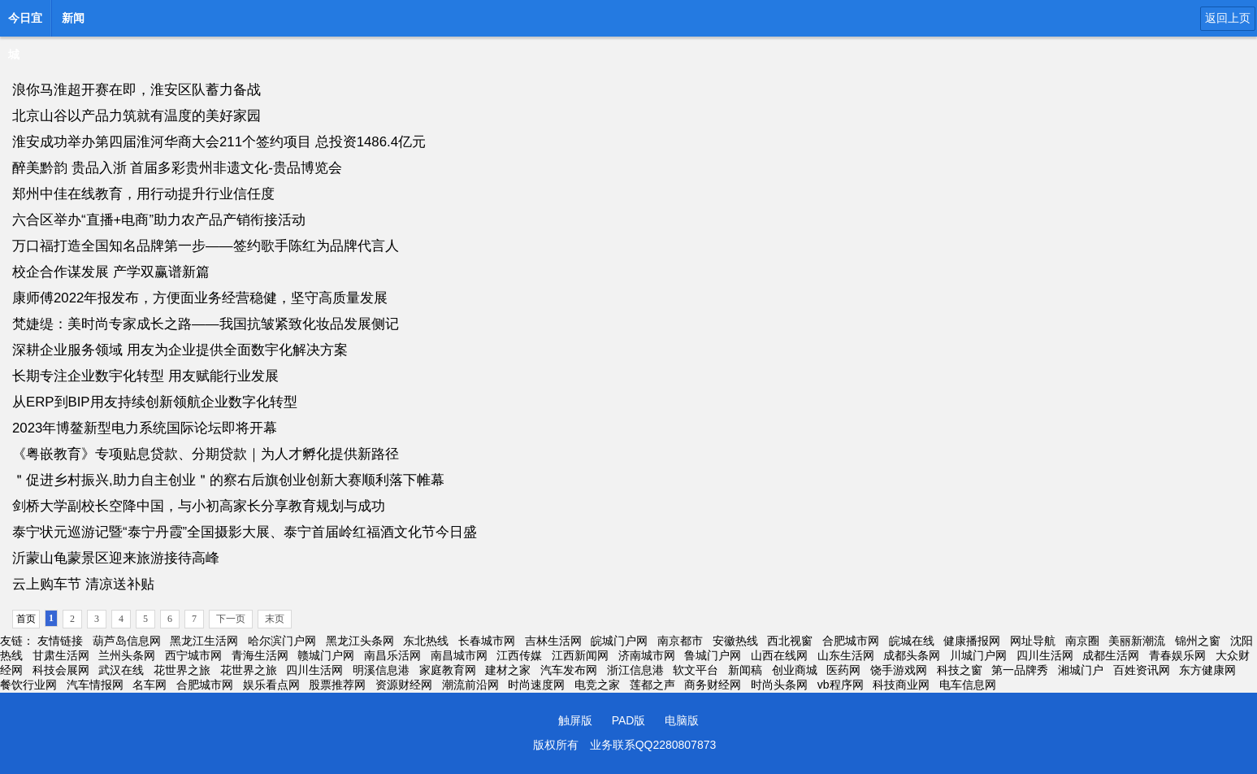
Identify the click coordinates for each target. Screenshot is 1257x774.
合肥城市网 (850, 640)
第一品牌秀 (1019, 669)
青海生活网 (260, 655)
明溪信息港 (381, 669)
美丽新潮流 (1136, 640)
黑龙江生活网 (204, 640)
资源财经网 (403, 684)
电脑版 (682, 720)
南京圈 (1082, 640)
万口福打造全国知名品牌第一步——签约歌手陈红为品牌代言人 (205, 246)
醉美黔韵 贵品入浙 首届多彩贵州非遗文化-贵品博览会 (177, 168)
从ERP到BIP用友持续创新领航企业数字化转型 (154, 402)
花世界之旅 (182, 669)
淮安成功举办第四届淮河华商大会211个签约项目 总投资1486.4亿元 (219, 142)
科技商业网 (901, 684)
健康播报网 (971, 640)
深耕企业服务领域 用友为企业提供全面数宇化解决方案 (180, 350)
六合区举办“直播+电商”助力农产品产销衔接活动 (159, 220)
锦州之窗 (1197, 640)
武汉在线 (121, 669)
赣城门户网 (325, 655)
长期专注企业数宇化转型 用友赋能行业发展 (145, 376)
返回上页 (1227, 17)
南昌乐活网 (392, 655)
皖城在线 (911, 640)
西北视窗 (790, 640)
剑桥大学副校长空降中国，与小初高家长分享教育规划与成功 (198, 506)
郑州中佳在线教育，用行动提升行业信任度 (143, 194)
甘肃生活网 (61, 655)
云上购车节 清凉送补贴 (83, 584)
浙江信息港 (635, 669)
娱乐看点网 (271, 684)
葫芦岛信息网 (127, 640)
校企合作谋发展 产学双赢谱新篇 (111, 272)
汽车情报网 (95, 684)
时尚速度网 (536, 684)
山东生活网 (845, 655)
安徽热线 (735, 640)
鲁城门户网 (712, 655)
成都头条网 (911, 655)
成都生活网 (1110, 655)
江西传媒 (519, 655)
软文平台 (695, 669)
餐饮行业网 (28, 684)
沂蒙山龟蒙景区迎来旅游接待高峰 (115, 558)
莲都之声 (652, 684)
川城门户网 (978, 655)
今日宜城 (25, 22)
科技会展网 (61, 669)
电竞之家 (597, 684)
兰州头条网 (126, 655)
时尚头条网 (779, 684)
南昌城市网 (459, 655)
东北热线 (426, 640)
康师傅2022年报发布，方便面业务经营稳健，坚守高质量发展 (200, 298)
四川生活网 (1044, 655)
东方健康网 (1207, 669)
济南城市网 (646, 655)
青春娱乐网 (1177, 655)
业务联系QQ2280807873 (653, 744)
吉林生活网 (553, 640)
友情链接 (60, 640)
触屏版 (575, 720)
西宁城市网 (193, 655)
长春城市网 (486, 640)
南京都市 (680, 640)
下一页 (230, 618)
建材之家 (508, 669)
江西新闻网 (580, 655)
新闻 (73, 17)
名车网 (149, 684)
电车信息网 (967, 684)
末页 (274, 618)
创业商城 (794, 669)
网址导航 (1032, 640)
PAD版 (629, 720)
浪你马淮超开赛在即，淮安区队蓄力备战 (136, 90)
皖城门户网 (619, 640)
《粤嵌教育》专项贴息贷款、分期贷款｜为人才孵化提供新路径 (205, 454)
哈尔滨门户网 (282, 640)
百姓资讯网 (1141, 669)
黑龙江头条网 (360, 640)
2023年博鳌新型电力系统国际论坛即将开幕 (144, 428)
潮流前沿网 (470, 684)
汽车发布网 (568, 669)
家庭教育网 (447, 669)
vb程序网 (840, 684)
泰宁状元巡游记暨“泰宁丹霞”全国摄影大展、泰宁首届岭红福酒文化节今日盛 (244, 532)
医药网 (843, 669)
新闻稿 (745, 669)
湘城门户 (1080, 669)
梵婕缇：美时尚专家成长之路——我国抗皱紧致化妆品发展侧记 (205, 324)
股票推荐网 (337, 684)
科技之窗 (959, 669)
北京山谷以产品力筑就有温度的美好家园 (136, 116)
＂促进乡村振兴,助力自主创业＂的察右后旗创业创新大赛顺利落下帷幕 (228, 480)
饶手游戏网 (898, 669)
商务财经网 (712, 684)
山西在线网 (779, 655)
